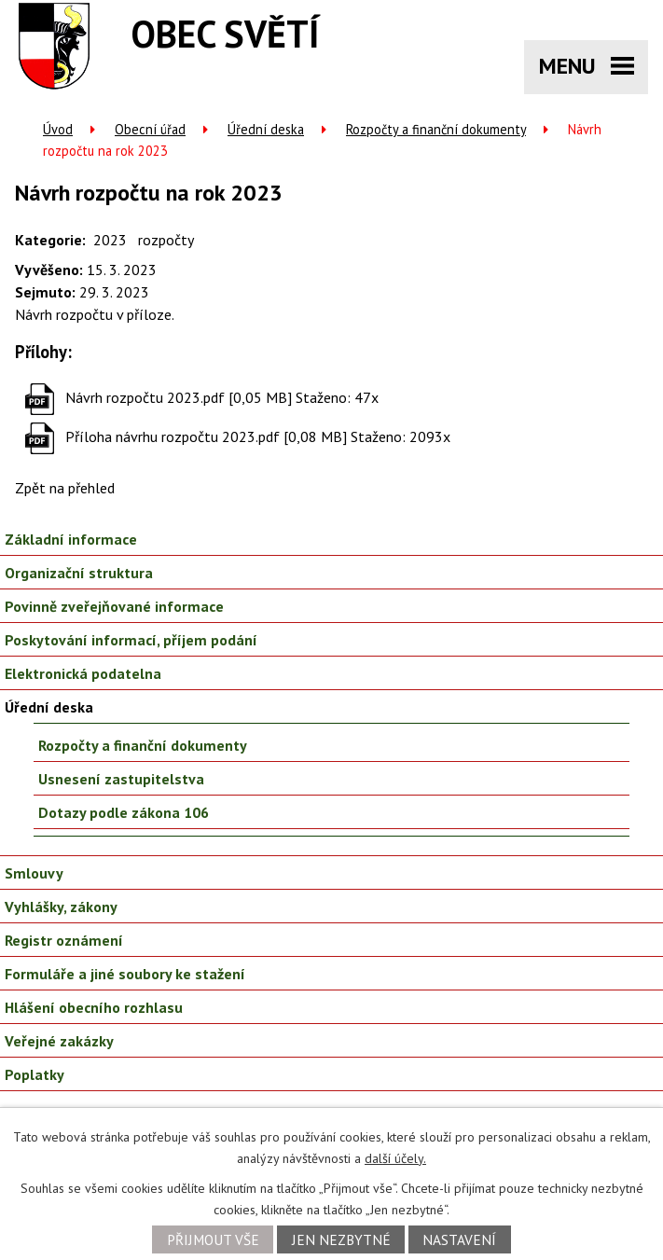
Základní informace (71, 539)
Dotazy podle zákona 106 (123, 812)
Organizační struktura (79, 572)
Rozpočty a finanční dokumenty (436, 129)
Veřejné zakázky (59, 1041)
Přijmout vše (213, 1239)
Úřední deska (266, 129)
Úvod (58, 129)
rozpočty (166, 239)
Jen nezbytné (341, 1239)
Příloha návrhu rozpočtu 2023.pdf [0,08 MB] (206, 436)
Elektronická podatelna (83, 673)
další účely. (395, 1158)
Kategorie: (50, 239)
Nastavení (459, 1239)
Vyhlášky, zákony (61, 906)
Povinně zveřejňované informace (114, 606)
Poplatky (34, 1074)
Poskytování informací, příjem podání (131, 639)
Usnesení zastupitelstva (121, 778)
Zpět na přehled (65, 487)
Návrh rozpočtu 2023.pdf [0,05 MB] (178, 397)
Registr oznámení (64, 940)
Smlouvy (34, 873)
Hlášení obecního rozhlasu (94, 1007)
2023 (110, 239)
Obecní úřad (150, 129)
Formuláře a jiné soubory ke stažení (125, 973)
